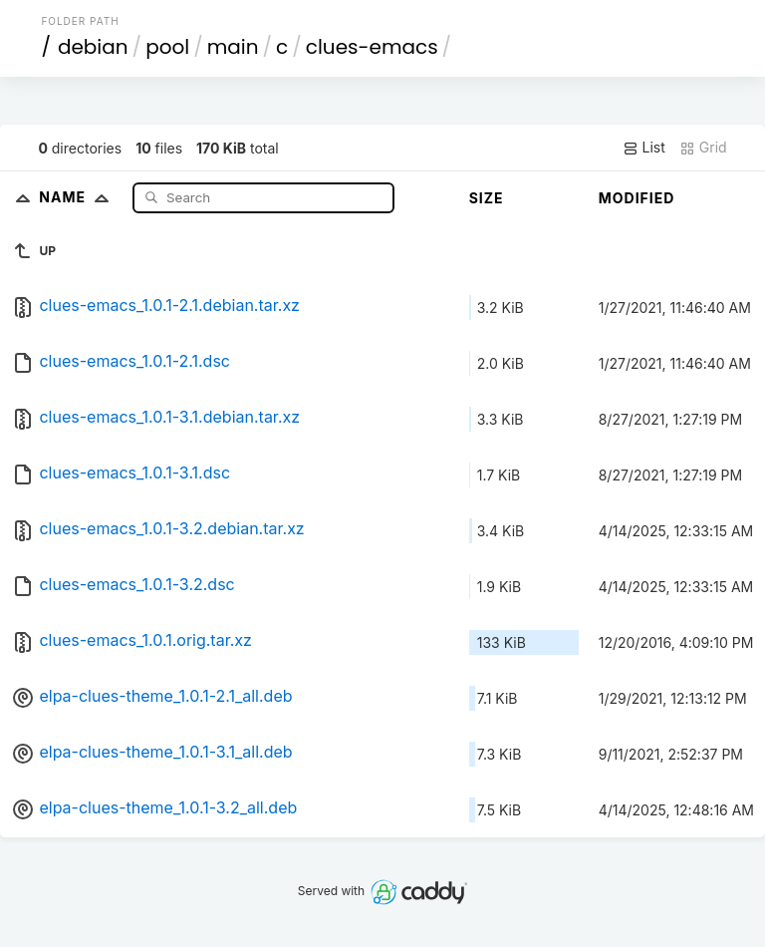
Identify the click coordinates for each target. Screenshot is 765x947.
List (644, 148)
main (233, 47)
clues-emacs (372, 47)
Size (486, 197)
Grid (703, 148)
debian (93, 47)
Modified (637, 197)
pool (167, 47)
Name (78, 196)
